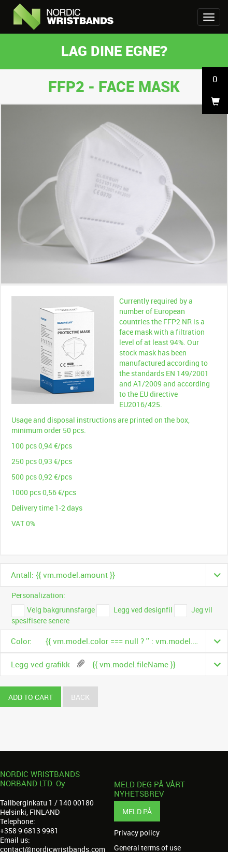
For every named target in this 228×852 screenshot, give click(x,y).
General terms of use (147, 847)
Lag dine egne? (114, 50)
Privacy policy (137, 832)
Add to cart (30, 697)
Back (80, 697)
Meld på (137, 811)
